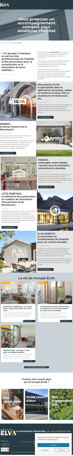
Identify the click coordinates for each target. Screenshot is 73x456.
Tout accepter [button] (53, 445)
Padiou (63, 71)
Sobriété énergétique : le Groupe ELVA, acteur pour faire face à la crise (17, 308)
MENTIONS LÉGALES (27, 452)
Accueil (3, 42)
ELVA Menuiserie (60, 64)
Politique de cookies (52, 439)
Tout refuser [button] (45, 450)
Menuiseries (47, 71)
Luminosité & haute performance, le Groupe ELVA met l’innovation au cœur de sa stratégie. (55, 308)
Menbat (57, 71)
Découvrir (29, 321)
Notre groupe (9, 42)
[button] (41, 4)
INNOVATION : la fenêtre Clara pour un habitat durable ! (16, 351)
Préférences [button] (62, 450)
